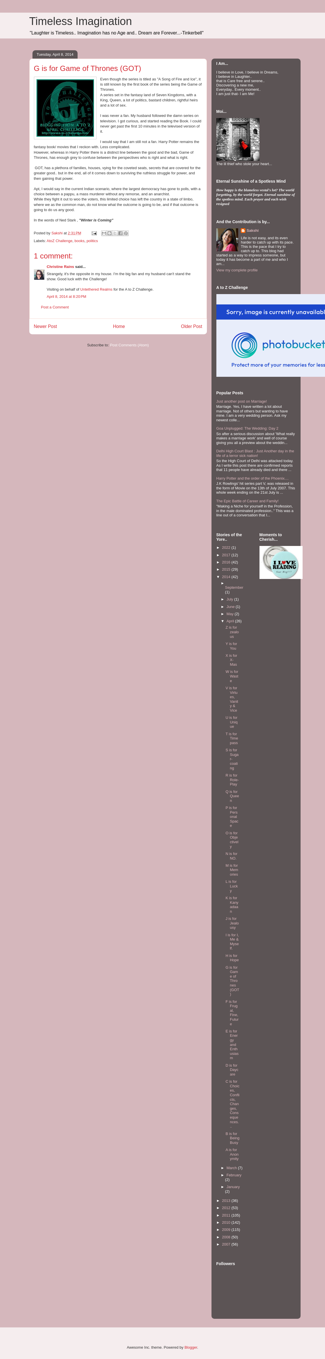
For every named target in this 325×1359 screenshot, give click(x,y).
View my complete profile (237, 270)
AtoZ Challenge (59, 241)
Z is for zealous (232, 631)
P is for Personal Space (232, 817)
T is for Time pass (232, 738)
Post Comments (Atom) (129, 345)
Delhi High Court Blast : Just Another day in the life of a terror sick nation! (255, 453)
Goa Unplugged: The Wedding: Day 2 (247, 428)
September (234, 587)
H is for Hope (232, 957)
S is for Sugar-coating (232, 759)
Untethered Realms (96, 289)
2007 (227, 1244)
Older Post (191, 326)
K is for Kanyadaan (232, 905)
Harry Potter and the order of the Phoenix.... (252, 478)
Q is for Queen (232, 796)
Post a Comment (55, 307)
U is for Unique (232, 722)
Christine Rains (60, 267)
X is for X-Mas (231, 660)
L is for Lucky (232, 886)
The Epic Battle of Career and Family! (247, 501)
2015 (227, 569)
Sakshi (253, 230)
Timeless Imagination (80, 21)
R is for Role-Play (232, 779)
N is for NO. (231, 856)
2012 (227, 1208)
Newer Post (45, 326)
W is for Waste (232, 676)
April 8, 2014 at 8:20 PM (66, 296)
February (233, 1175)
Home (119, 326)
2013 (227, 1200)
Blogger (190, 1347)
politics (92, 241)
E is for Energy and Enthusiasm (232, 1044)
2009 (227, 1229)
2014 (227, 577)
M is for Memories (232, 870)
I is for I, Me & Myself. (232, 942)
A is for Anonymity (232, 1154)
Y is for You (231, 646)
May (230, 614)
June (231, 607)
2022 (227, 547)
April (230, 621)
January (233, 1187)
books (79, 241)
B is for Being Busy (232, 1138)
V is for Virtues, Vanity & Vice (232, 699)
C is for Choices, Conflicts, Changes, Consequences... (232, 1103)
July (230, 599)
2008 (227, 1237)
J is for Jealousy (232, 923)
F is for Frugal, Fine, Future (232, 1012)
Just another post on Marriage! (241, 401)
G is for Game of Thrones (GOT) (232, 981)
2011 (227, 1215)
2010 (227, 1222)
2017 (227, 555)
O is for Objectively (232, 840)
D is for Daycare (232, 1069)
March (232, 1168)
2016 (227, 562)
